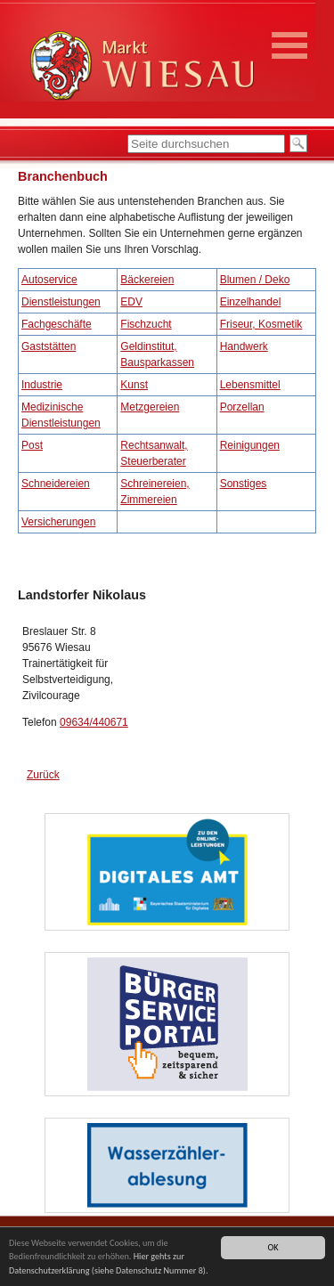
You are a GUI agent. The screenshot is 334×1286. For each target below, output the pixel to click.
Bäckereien (147, 279)
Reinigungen (250, 445)
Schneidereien (55, 483)
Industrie (41, 384)
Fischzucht (145, 324)
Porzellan (242, 407)
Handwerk (244, 346)
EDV (131, 302)
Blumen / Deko (255, 279)
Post (32, 445)
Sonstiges (243, 483)
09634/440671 (94, 722)
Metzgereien (149, 407)
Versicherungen (58, 522)
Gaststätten (48, 346)
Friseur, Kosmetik (261, 324)
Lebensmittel (250, 384)
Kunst (134, 384)
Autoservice (49, 279)
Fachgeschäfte (56, 324)
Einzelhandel (250, 302)
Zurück (43, 775)
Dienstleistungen (61, 302)
